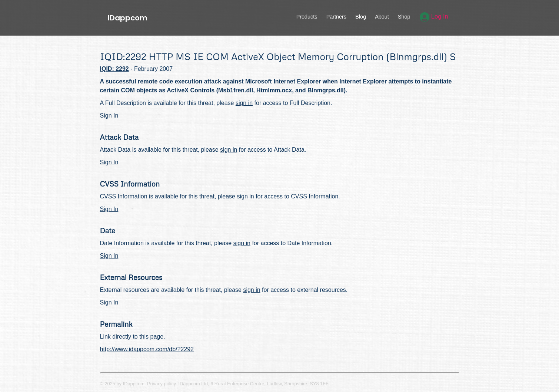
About (382, 17)
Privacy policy (161, 383)
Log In (434, 16)
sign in (244, 103)
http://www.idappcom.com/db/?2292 (147, 349)
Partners (336, 17)
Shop (404, 17)
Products (306, 17)
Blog (360, 17)
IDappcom (127, 18)
